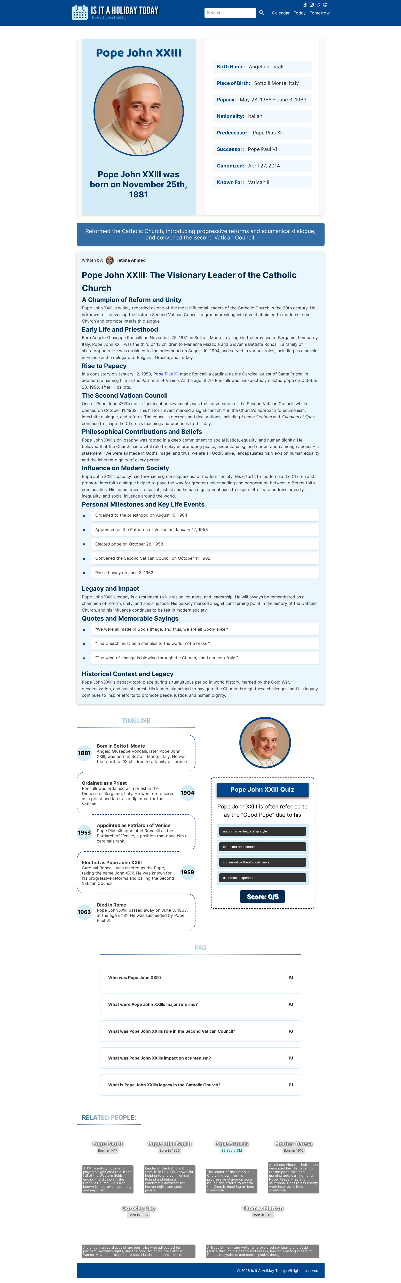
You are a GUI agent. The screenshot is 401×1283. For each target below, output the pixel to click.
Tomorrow (320, 12)
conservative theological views (246, 862)
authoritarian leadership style (245, 831)
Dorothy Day (138, 1208)
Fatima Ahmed (131, 260)
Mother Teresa (293, 1144)
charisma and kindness (240, 847)
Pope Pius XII (166, 373)
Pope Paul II (107, 1144)
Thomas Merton (262, 1208)
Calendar (281, 12)
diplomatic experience (239, 878)
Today (300, 12)
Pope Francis (231, 1144)
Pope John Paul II (169, 1144)
